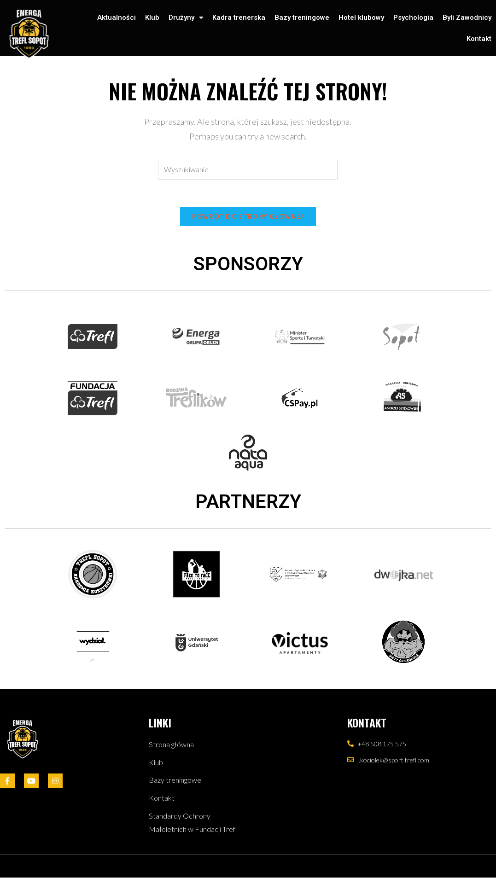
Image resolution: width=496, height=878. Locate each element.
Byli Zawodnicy (467, 17)
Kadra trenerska (238, 17)
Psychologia (413, 17)
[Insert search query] (248, 170)
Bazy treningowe (301, 17)
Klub (152, 17)
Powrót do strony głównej (247, 216)
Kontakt (479, 39)
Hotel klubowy (361, 17)
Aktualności (116, 17)
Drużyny (186, 18)
